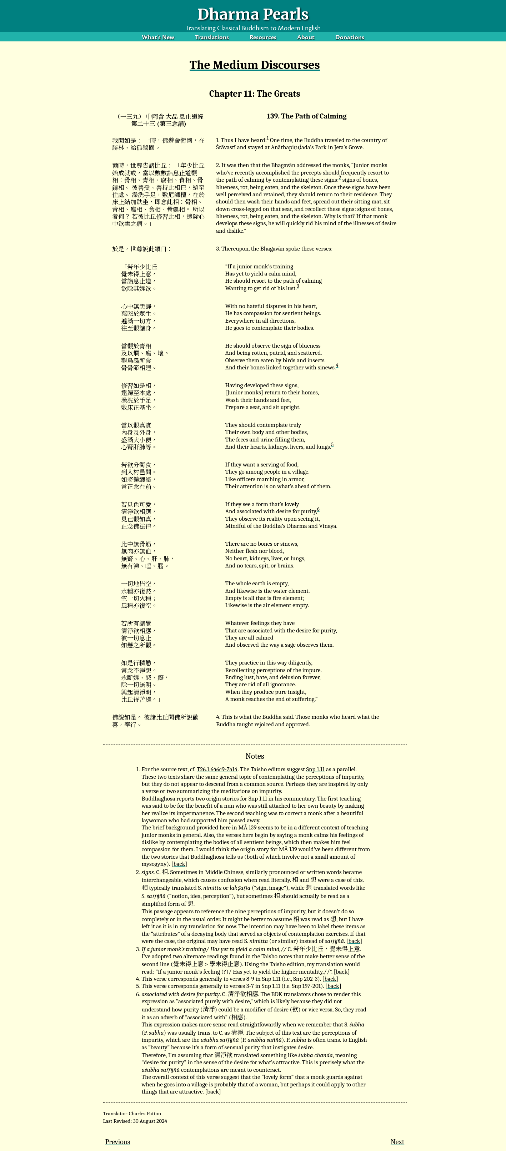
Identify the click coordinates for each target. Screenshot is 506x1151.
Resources (263, 39)
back (179, 863)
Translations (212, 39)
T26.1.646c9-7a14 (217, 769)
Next (397, 1142)
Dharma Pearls (253, 14)
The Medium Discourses (255, 65)
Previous (117, 1142)
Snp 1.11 (315, 769)
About (306, 39)
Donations (349, 39)
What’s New (158, 39)
